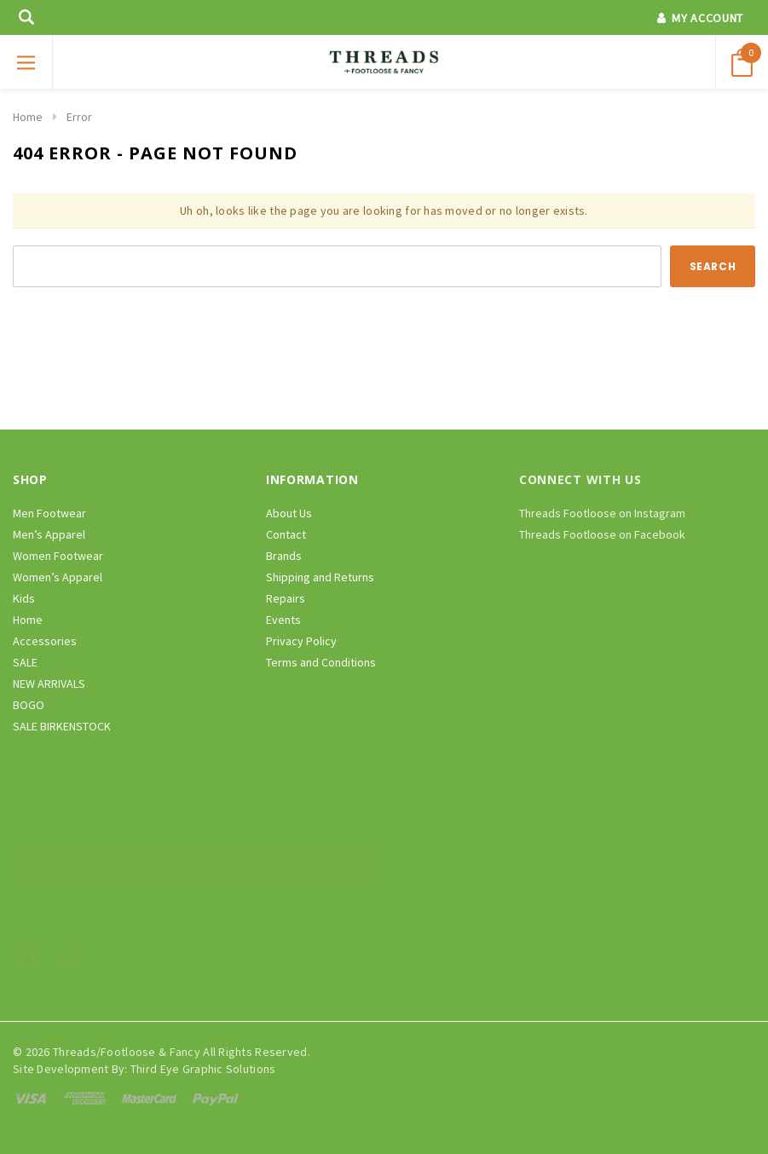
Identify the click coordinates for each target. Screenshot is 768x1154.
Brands (284, 555)
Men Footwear (49, 513)
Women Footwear (58, 555)
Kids (24, 598)
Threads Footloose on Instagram (602, 513)
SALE (25, 662)
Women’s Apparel (57, 577)
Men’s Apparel (49, 534)
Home (28, 116)
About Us (289, 513)
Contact (286, 534)
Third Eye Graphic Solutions (203, 1068)
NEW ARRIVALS (49, 683)
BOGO (28, 705)
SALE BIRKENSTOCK (62, 726)
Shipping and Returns (320, 577)
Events (283, 619)
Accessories (45, 641)
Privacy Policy (301, 641)
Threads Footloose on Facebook (602, 534)
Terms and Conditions (321, 662)
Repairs (285, 598)
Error (79, 116)
